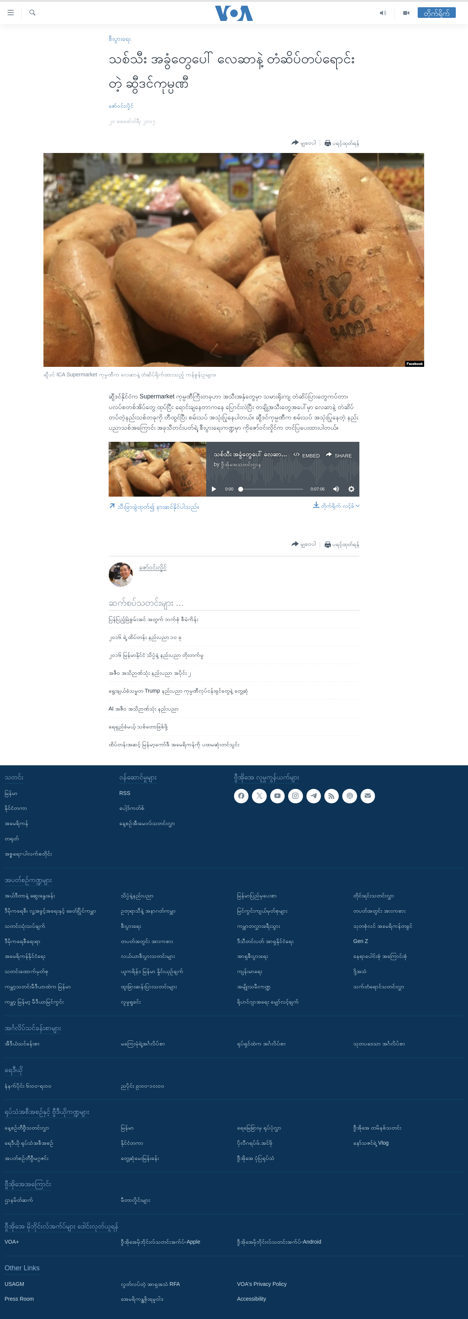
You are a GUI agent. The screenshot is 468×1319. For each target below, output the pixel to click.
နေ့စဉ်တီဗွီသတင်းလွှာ (27, 1128)
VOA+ (12, 1242)
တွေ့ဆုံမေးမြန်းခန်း (140, 1158)
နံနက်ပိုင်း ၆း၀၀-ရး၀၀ (28, 1086)
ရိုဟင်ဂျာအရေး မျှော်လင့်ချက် (268, 1002)
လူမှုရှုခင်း (131, 1002)
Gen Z (360, 941)
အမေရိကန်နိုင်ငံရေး (25, 956)
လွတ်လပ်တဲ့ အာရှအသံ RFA (150, 1284)
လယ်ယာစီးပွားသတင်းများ (148, 956)
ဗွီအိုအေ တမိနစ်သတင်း (377, 1128)
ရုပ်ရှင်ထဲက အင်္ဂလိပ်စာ (261, 1043)
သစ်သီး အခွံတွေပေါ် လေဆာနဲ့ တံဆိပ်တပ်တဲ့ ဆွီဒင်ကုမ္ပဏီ (282, 454)
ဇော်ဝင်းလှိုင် (121, 106)
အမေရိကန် (16, 823)
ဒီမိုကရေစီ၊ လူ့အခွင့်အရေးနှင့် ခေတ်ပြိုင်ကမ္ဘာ (50, 911)
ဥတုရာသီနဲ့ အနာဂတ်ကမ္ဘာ (148, 911)
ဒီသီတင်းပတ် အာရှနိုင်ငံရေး (265, 941)
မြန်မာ (11, 793)
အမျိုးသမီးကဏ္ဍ (254, 986)
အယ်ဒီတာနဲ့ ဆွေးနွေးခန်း (30, 895)
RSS (124, 793)
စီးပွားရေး (120, 38)
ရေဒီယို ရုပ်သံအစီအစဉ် (29, 1143)
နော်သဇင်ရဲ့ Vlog (371, 1143)
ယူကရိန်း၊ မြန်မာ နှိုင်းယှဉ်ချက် (152, 971)
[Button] (304, 143)
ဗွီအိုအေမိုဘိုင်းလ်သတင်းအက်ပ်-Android (279, 1242)
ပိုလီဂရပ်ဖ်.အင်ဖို (254, 1143)
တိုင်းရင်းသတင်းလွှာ (373, 895)
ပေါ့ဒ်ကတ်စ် (131, 808)
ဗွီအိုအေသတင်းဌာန (241, 464)
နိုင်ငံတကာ (16, 808)
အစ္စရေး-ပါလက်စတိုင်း (28, 854)
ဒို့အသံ (360, 971)
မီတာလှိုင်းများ (135, 1200)
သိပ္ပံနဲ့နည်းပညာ (137, 895)
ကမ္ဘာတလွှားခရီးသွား (258, 926)
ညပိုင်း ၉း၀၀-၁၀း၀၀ (142, 1086)
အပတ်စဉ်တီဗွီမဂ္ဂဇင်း (26, 1158)
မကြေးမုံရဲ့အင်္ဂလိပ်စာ (143, 1043)
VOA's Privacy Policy (262, 1284)
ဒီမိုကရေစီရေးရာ (22, 941)
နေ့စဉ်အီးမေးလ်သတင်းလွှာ (147, 823)
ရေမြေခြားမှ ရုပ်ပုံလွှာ (259, 1128)
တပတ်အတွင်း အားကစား (147, 941)
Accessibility (251, 1299)
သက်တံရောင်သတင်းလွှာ (378, 986)
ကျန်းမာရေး (249, 971)
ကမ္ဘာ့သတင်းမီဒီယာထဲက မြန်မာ (38, 986)
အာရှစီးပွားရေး (252, 956)
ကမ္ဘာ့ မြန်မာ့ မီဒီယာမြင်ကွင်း (34, 1002)
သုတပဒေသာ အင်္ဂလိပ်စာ (379, 1043)
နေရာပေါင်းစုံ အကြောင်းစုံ (380, 956)
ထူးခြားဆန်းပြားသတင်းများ (149, 986)
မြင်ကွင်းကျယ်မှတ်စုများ (262, 911)
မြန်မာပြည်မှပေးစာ (257, 895)
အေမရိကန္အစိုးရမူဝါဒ (142, 1299)
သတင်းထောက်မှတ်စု (26, 971)
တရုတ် (12, 838)
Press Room (19, 1299)
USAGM (14, 1284)
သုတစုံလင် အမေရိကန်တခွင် (382, 926)
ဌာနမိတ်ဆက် (19, 1200)
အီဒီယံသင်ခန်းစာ (22, 1043)
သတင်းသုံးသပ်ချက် (25, 926)
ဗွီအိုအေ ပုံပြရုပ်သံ (255, 1158)
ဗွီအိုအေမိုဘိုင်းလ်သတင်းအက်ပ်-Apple (160, 1242)
